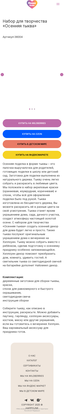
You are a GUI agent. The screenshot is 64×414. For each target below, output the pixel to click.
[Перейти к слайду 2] (32, 109)
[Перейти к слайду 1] (29, 109)
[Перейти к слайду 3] (34, 109)
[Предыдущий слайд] (2, 74)
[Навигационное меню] (58, 4)
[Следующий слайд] (61, 74)
